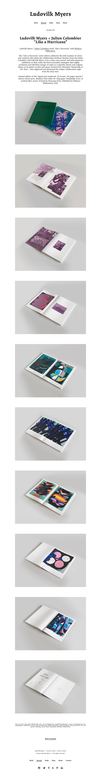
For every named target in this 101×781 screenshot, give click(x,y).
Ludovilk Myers (50, 14)
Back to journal (50, 739)
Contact (68, 760)
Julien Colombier (42, 48)
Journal (43, 23)
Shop (58, 23)
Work (36, 23)
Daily (51, 23)
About (65, 23)
